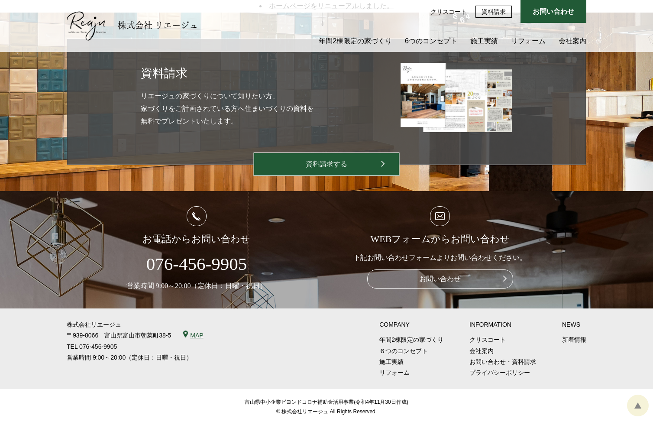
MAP (196, 335)
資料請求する (326, 164)
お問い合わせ (553, 11)
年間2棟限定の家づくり (355, 41)
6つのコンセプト (431, 41)
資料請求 (494, 11)
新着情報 (574, 339)
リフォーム (528, 41)
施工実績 (484, 41)
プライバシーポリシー (499, 372)
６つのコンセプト (403, 350)
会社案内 (572, 41)
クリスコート (448, 11)
